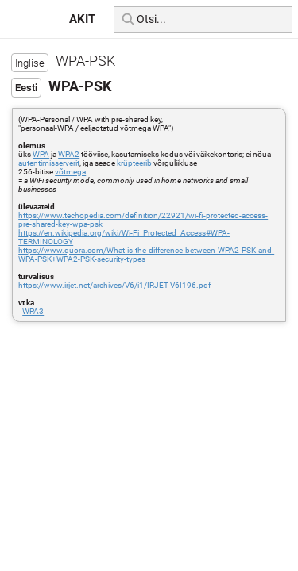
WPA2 (68, 154)
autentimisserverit (48, 163)
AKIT (82, 19)
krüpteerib (134, 163)
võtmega (70, 171)
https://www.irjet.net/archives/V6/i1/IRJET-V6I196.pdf (114, 285)
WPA (41, 154)
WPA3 (33, 311)
